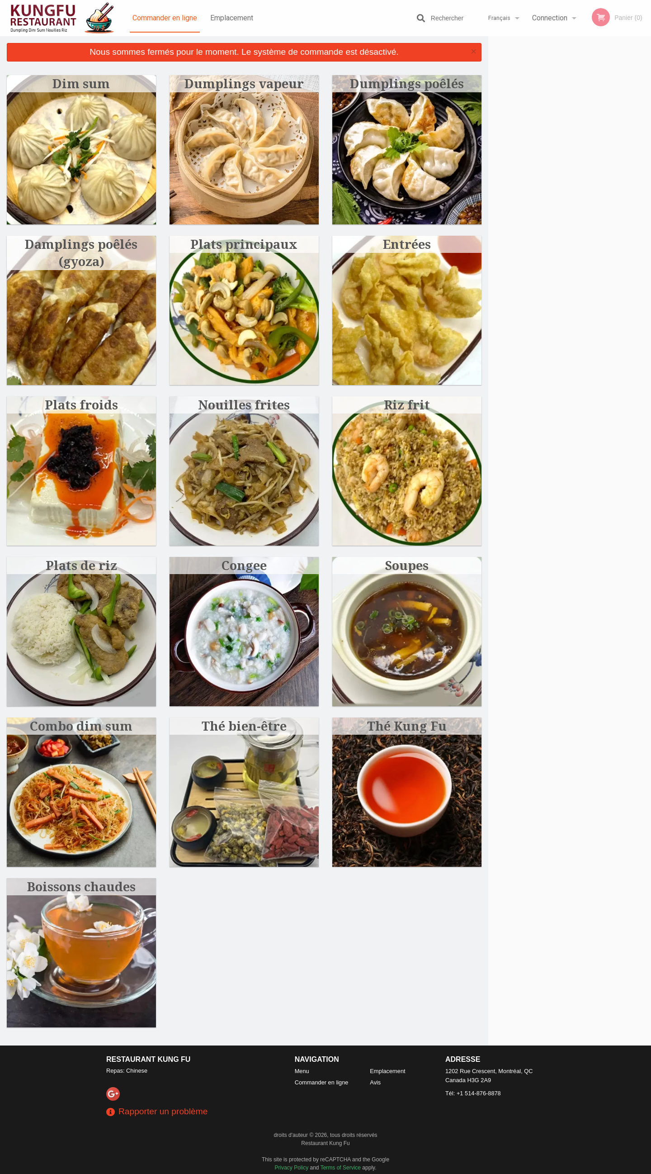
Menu (302, 1071)
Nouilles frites (244, 404)
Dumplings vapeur (244, 83)
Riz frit (407, 404)
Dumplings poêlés (407, 83)
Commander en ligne (164, 18)
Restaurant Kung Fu (148, 1059)
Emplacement (231, 18)
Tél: (473, 1093)
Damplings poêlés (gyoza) (81, 253)
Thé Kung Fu (407, 726)
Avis (375, 1082)
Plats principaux (243, 244)
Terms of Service (341, 1167)
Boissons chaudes (81, 886)
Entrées (407, 244)
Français (499, 17)
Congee (244, 565)
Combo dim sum (81, 726)
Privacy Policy (292, 1167)
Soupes (407, 565)
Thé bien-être (244, 726)
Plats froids (81, 404)
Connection (549, 18)
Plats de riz (81, 565)
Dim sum (81, 83)
